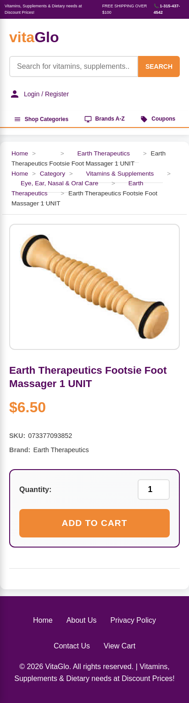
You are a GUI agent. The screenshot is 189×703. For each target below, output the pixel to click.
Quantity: (35, 489)
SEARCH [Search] (158, 66)
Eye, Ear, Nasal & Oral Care (59, 183)
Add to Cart (95, 523)
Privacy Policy (133, 620)
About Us (82, 620)
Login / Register (39, 94)
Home (19, 153)
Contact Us (72, 646)
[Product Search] (73, 66)
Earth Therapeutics (103, 153)
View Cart (119, 646)
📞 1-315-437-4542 (167, 9)
